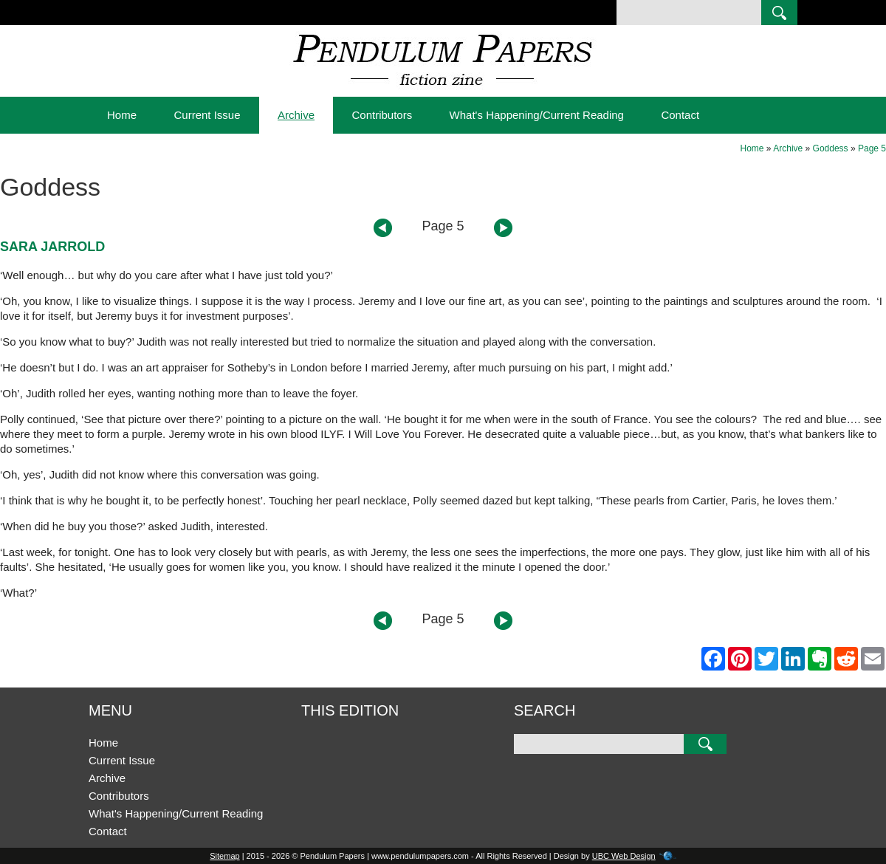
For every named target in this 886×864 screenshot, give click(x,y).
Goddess (830, 148)
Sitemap (224, 855)
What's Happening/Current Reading (537, 115)
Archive (296, 115)
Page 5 (872, 148)
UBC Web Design (624, 855)
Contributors (381, 115)
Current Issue (207, 115)
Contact (680, 115)
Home (122, 115)
